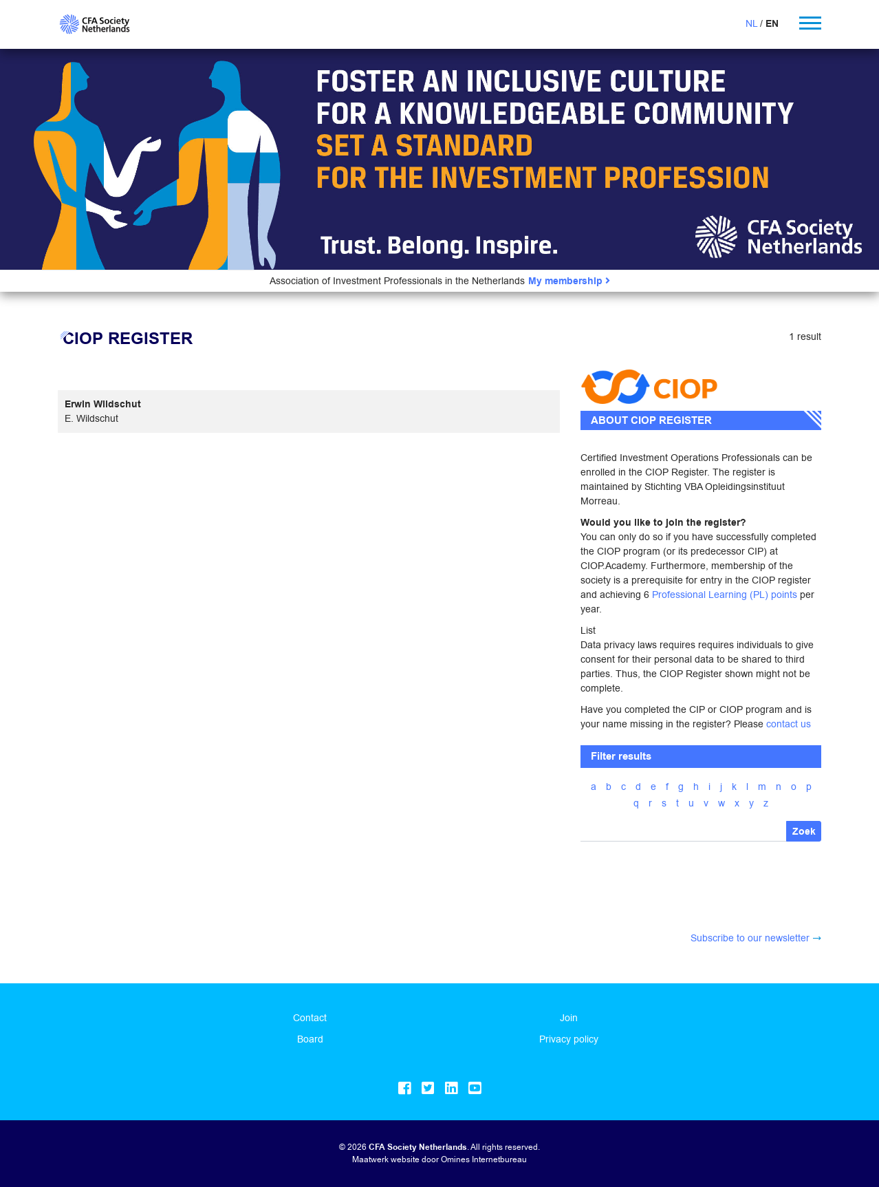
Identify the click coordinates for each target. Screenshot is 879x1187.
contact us (788, 724)
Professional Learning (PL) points (724, 594)
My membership (569, 281)
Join (569, 1018)
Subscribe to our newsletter (750, 938)
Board (310, 1039)
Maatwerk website (386, 1159)
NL (751, 23)
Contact (310, 1018)
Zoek (804, 831)
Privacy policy (568, 1039)
